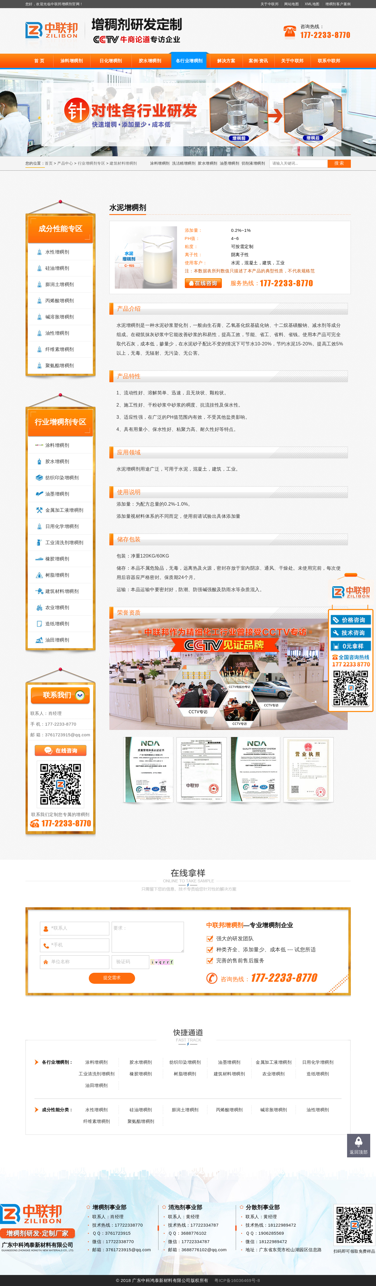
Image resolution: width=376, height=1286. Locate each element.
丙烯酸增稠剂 (59, 300)
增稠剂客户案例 (338, 4)
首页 (49, 163)
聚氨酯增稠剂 (59, 365)
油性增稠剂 (57, 333)
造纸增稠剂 (57, 623)
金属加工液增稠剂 (64, 510)
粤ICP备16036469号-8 (237, 1280)
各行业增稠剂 (189, 60)
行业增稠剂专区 (91, 163)
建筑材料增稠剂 (123, 163)
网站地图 (291, 4)
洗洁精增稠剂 (184, 163)
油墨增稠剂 (229, 163)
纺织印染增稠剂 (62, 477)
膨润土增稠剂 (59, 284)
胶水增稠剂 (150, 60)
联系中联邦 (329, 60)
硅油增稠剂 (57, 268)
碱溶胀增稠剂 (59, 316)
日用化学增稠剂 (62, 526)
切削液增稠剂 (253, 163)
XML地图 (312, 4)
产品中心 (65, 163)
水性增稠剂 (57, 251)
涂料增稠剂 (71, 60)
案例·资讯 (258, 60)
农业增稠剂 (57, 607)
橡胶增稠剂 (57, 558)
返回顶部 (359, 1152)
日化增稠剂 (110, 60)
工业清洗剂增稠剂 (64, 542)
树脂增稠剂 (57, 575)
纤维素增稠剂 (59, 349)
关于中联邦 (270, 4)
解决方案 (226, 60)
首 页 (39, 60)
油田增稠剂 (57, 639)
